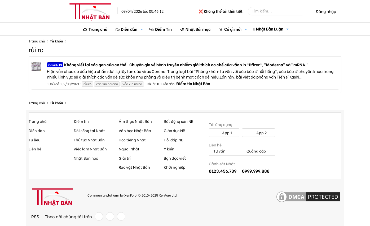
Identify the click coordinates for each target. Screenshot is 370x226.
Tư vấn (217, 151)
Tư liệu (34, 139)
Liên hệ (35, 148)
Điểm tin (81, 121)
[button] (141, 29)
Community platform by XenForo (132, 195)
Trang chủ (98, 29)
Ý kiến (169, 148)
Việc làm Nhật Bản (90, 148)
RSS (35, 216)
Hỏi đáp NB (173, 139)
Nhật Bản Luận (269, 29)
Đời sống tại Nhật (89, 130)
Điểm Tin (163, 29)
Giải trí (125, 158)
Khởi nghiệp (175, 167)
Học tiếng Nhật (132, 139)
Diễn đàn (129, 29)
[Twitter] (110, 216)
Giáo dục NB (174, 130)
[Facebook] (99, 216)
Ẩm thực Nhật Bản (135, 121)
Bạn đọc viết (175, 158)
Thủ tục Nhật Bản (89, 139)
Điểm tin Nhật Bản (193, 83)
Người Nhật (129, 148)
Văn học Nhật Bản (135, 130)
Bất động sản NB (178, 121)
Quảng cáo (254, 151)
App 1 (224, 132)
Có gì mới (232, 29)
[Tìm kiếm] (279, 11)
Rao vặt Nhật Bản (134, 167)
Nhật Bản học (198, 29)
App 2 (258, 132)
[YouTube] (121, 216)
